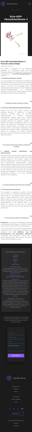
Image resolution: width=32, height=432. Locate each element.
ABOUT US (16, 391)
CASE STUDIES (16, 396)
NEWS (16, 401)
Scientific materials (16, 399)
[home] (10, 3)
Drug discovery (16, 386)
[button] (29, 3)
